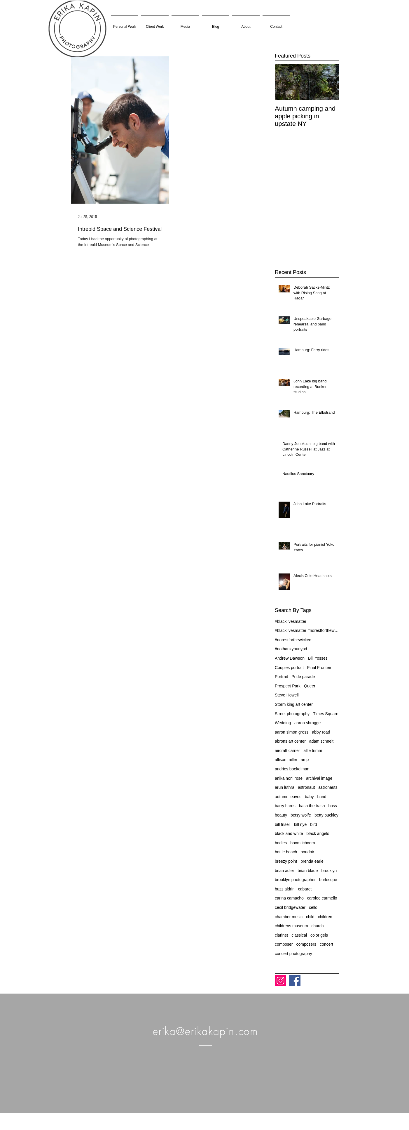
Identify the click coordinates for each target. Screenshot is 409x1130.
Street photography (292, 713)
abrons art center (290, 741)
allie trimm (312, 750)
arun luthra (284, 787)
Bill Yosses (318, 658)
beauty (281, 815)
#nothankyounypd (291, 649)
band (321, 796)
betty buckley (326, 815)
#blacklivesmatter (290, 621)
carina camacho (289, 898)
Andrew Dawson (290, 658)
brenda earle (312, 861)
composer (284, 944)
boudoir (307, 852)
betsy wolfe (301, 815)
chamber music (289, 916)
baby (309, 796)
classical (299, 935)
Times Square (325, 713)
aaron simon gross (291, 732)
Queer (309, 686)
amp (305, 759)
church (318, 925)
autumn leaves (288, 796)
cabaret (305, 889)
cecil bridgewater (290, 907)
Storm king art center (294, 704)
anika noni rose (289, 778)
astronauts (327, 787)
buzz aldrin (285, 889)
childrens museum (291, 925)
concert (326, 944)
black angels (318, 833)
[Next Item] (329, 82)
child (310, 916)
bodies (281, 842)
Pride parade (303, 676)
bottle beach (286, 852)
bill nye (300, 824)
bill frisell (283, 824)
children (325, 916)
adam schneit (321, 741)
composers (306, 944)
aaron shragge (307, 722)
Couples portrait (289, 667)
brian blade (308, 870)
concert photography (293, 953)
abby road (321, 732)
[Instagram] (280, 980)
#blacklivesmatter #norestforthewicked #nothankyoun (307, 630)
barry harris (285, 805)
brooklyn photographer (295, 879)
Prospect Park (287, 686)
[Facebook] (294, 980)
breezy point (286, 861)
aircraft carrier (287, 750)
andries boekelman (292, 769)
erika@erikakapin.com (205, 1031)
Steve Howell (287, 695)
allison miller (286, 759)
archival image (319, 778)
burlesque (328, 879)
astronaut (306, 787)
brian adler (284, 870)
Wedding (283, 722)
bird (313, 824)
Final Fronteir (319, 667)
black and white (289, 833)
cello (313, 907)
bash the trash (312, 805)
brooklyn (329, 870)
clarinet (281, 935)
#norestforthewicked (293, 639)
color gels (319, 935)
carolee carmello (322, 898)
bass (332, 805)
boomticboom (302, 842)
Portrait (281, 676)
